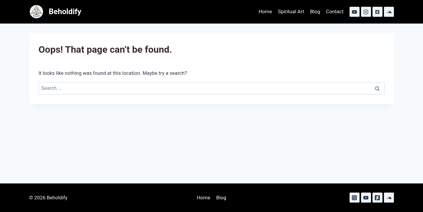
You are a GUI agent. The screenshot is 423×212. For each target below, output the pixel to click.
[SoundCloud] (389, 12)
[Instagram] (366, 12)
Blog (315, 11)
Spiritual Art (291, 11)
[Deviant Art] (377, 12)
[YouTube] (355, 12)
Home (265, 11)
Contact (334, 11)
